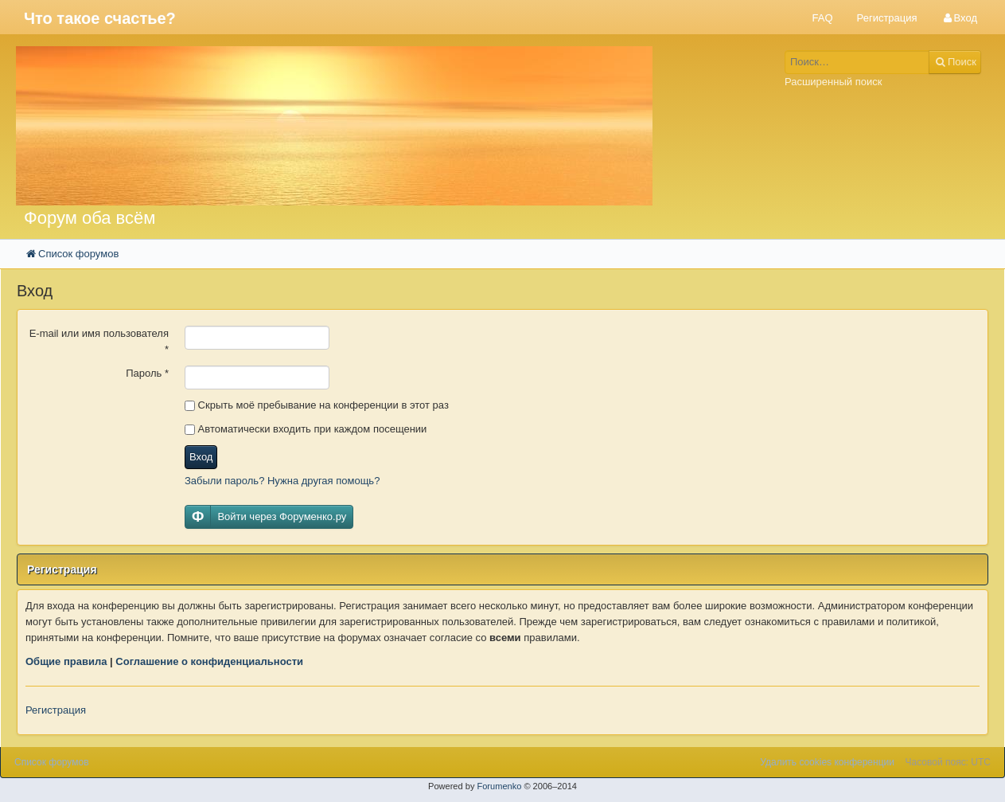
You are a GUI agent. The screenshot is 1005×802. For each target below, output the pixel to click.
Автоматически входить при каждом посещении (306, 429)
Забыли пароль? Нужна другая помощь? (282, 481)
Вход (200, 457)
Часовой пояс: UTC (948, 762)
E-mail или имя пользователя (99, 341)
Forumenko (499, 786)
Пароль (147, 373)
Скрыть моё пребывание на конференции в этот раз (317, 405)
